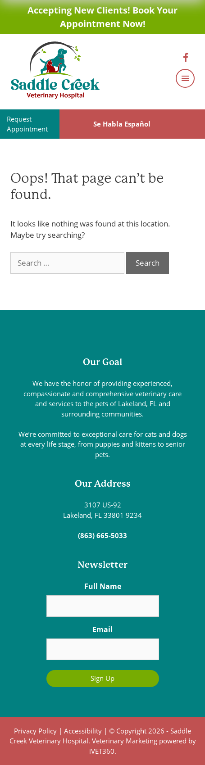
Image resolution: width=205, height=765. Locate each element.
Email (102, 629)
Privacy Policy (35, 730)
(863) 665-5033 (102, 535)
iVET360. (102, 751)
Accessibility (83, 730)
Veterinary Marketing (124, 740)
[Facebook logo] (188, 57)
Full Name (102, 586)
